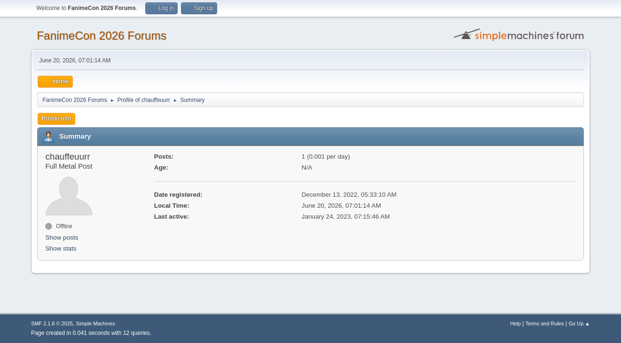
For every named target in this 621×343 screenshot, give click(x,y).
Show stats (60, 248)
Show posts (61, 237)
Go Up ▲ (579, 323)
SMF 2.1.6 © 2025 (52, 323)
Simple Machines (95, 323)
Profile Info (56, 118)
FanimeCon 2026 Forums (101, 35)
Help (515, 323)
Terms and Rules (544, 323)
